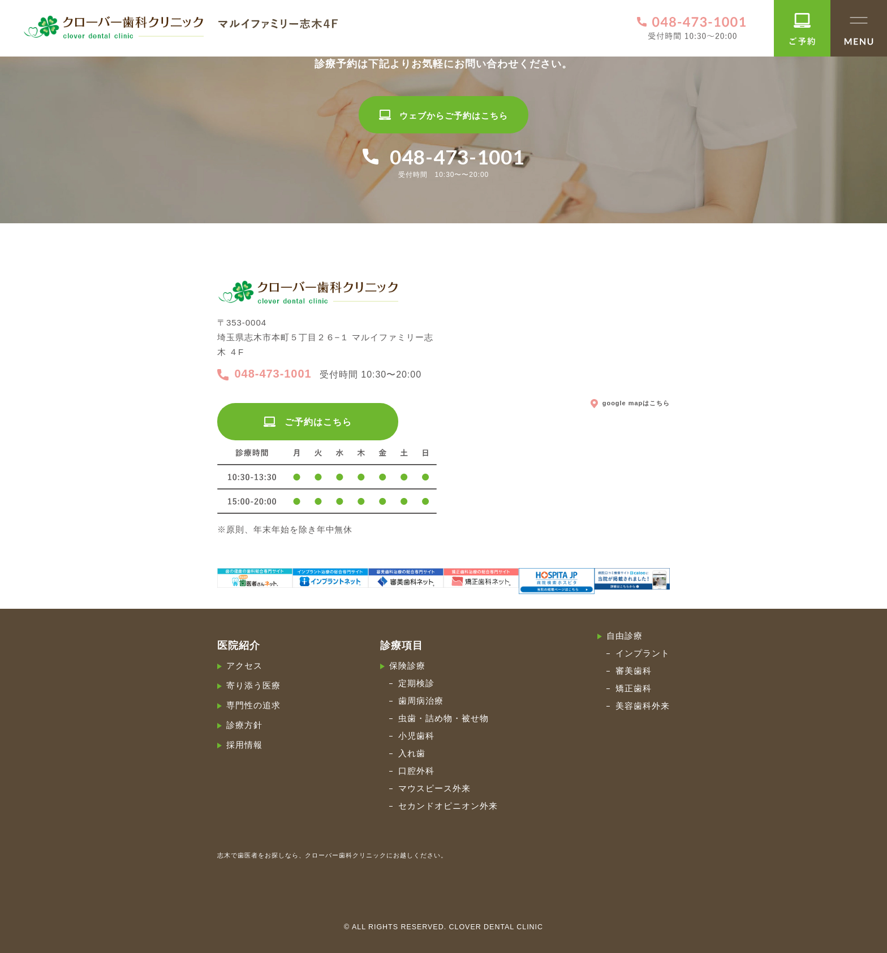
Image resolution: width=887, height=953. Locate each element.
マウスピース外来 (434, 788)
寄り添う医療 (253, 685)
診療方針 (244, 725)
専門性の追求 (253, 705)
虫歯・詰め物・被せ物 (443, 718)
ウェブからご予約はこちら (443, 115)
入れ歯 (411, 753)
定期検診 (416, 683)
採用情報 (244, 745)
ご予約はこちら (307, 422)
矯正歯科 (633, 688)
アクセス (244, 665)
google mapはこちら (630, 402)
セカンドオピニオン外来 (448, 806)
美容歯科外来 (642, 706)
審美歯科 (633, 670)
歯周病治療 (421, 700)
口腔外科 (416, 771)
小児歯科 (416, 735)
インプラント (642, 653)
